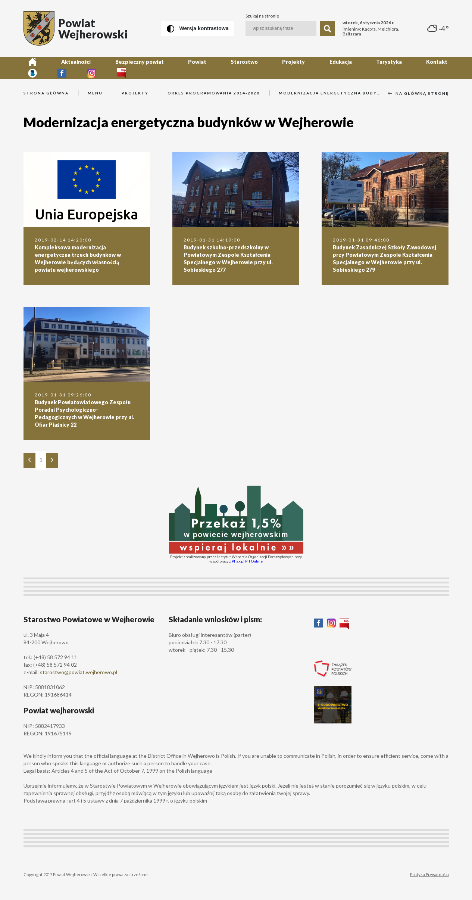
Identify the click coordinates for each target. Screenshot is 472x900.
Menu (95, 93)
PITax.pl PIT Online (247, 561)
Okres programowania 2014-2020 (214, 93)
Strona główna (46, 93)
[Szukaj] (327, 28)
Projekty (242, 68)
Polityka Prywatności (429, 874)
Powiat (164, 68)
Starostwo (202, 68)
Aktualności (62, 68)
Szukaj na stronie (262, 16)
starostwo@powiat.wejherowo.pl (78, 672)
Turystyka (318, 68)
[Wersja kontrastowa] (197, 28)
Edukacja (279, 68)
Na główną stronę (418, 93)
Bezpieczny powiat (116, 68)
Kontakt (357, 68)
